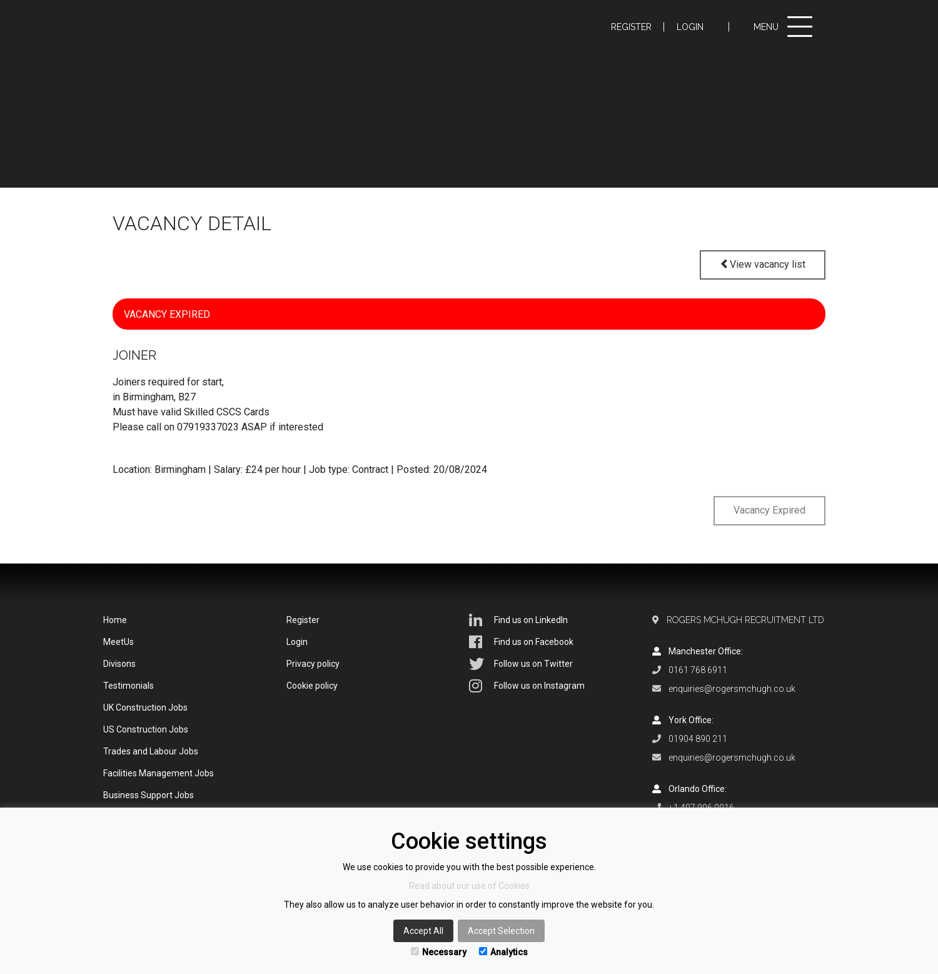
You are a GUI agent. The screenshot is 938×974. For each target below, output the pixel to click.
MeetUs (118, 642)
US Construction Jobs (145, 729)
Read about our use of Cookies (469, 886)
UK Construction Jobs (145, 708)
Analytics (503, 952)
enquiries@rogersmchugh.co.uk (731, 689)
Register (631, 27)
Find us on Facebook (521, 642)
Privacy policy (313, 664)
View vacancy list (762, 264)
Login (690, 27)
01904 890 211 (697, 739)
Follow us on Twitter (521, 663)
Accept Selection (501, 931)
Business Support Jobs (148, 795)
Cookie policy (312, 686)
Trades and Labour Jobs (150, 751)
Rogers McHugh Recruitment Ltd (745, 620)
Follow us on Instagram (527, 685)
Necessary (438, 952)
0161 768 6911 (697, 670)
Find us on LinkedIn (518, 620)
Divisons (119, 664)
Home (115, 620)
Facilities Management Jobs (158, 773)
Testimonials (128, 686)
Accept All (423, 931)
